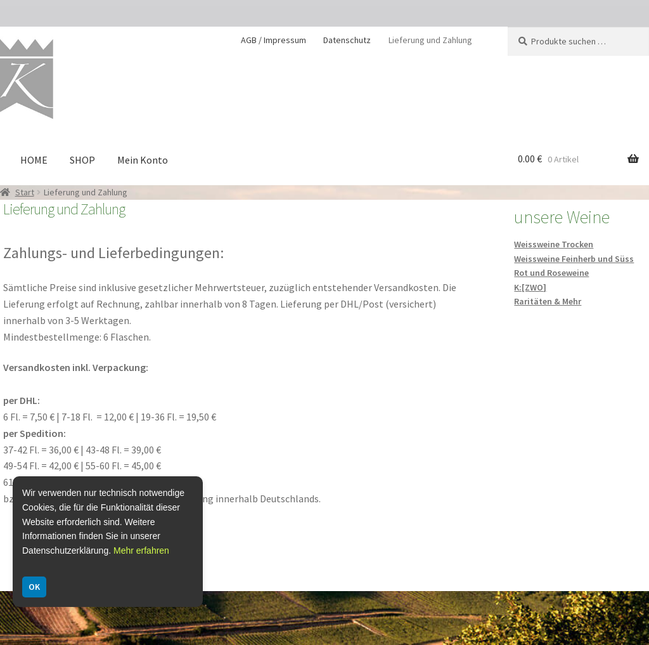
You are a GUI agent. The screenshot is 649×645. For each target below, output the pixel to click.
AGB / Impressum (273, 40)
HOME (34, 159)
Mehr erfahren (141, 550)
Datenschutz (347, 40)
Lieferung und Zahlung (430, 40)
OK (34, 586)
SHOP (82, 159)
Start (24, 192)
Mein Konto (142, 159)
